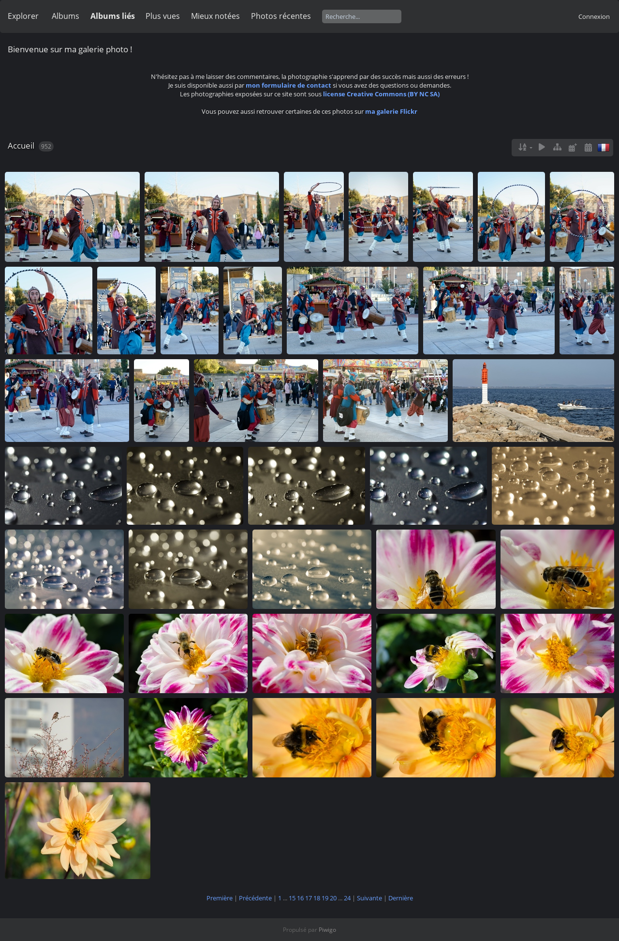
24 (347, 898)
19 (325, 898)
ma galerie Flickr (391, 111)
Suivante (369, 898)
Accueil (21, 145)
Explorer (23, 16)
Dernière (400, 898)
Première (219, 898)
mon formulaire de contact (288, 85)
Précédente (255, 898)
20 (333, 898)
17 (308, 898)
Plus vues (163, 16)
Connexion (594, 16)
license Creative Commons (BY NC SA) (381, 94)
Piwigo (327, 930)
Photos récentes (281, 16)
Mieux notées (215, 16)
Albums (65, 16)
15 (292, 898)
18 (316, 898)
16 (300, 898)
